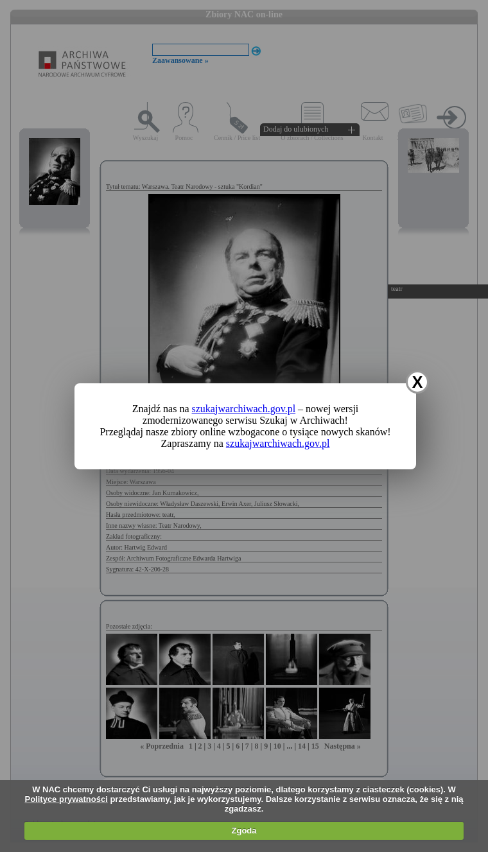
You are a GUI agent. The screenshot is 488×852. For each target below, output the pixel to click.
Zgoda (244, 830)
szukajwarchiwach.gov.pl (244, 408)
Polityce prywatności (65, 799)
